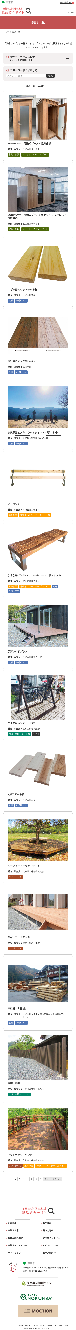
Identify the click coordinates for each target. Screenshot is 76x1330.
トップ (6, 32)
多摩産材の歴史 (15, 1238)
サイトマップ (14, 1253)
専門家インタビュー (52, 1238)
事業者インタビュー (17, 1245)
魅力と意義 (48, 1230)
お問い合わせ (49, 1253)
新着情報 (12, 1223)
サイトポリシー (50, 1245)
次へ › (46, 1179)
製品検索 (47, 1223)
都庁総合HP (66, 2)
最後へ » (56, 1179)
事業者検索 (13, 1230)
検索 (50, 75)
